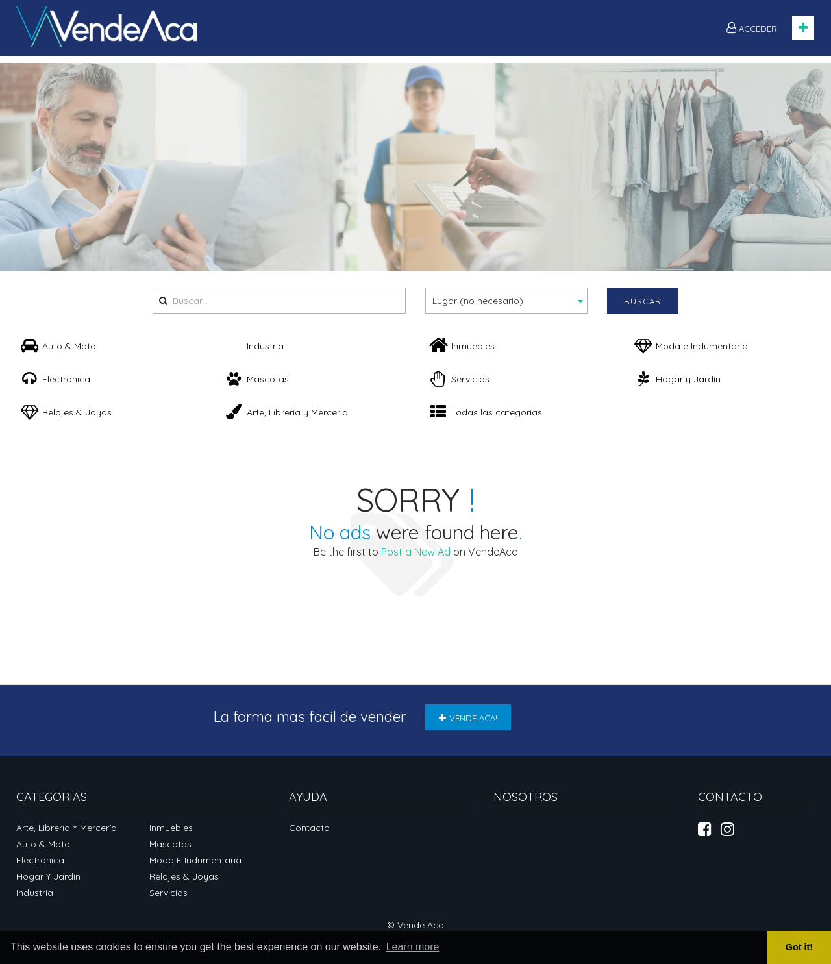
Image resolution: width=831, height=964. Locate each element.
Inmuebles (171, 828)
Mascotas (170, 844)
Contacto (309, 828)
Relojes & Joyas (184, 876)
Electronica (40, 860)
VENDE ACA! (468, 718)
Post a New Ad (416, 551)
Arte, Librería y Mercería (66, 828)
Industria (34, 892)
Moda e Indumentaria (195, 860)
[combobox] (506, 301)
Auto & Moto (43, 844)
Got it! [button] (799, 947)
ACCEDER (751, 28)
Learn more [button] (413, 946)
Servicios (168, 892)
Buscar (643, 301)
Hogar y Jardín (48, 876)
